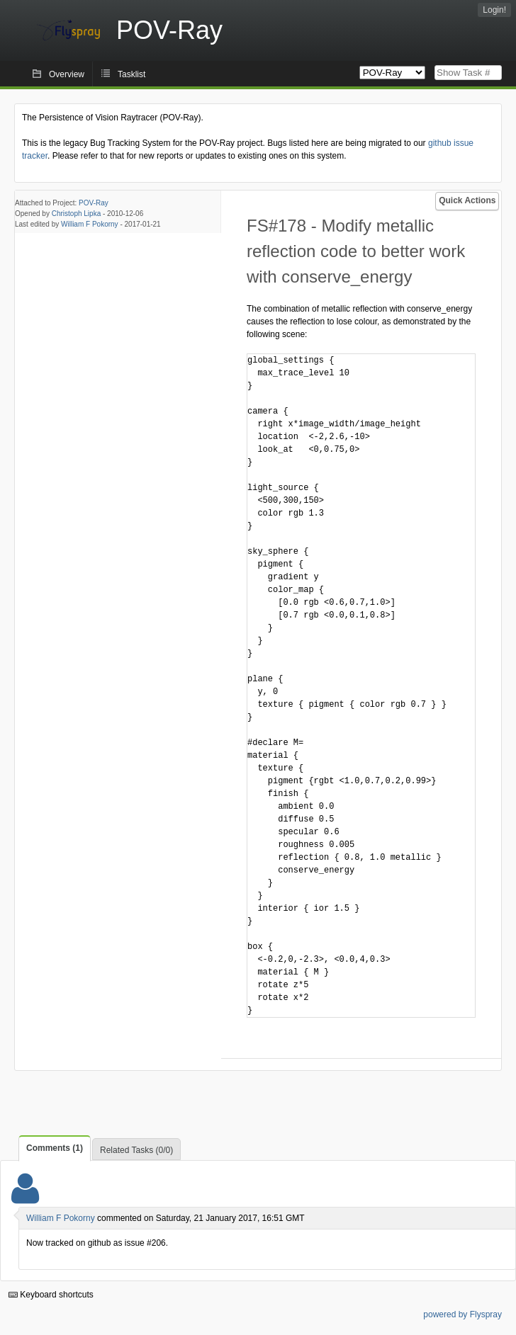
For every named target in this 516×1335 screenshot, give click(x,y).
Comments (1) (54, 1148)
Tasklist (131, 74)
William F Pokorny (89, 224)
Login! (494, 10)
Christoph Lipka (76, 213)
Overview (66, 74)
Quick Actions (467, 200)
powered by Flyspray (462, 1314)
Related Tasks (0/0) (136, 1150)
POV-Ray (93, 203)
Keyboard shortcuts (51, 1295)
